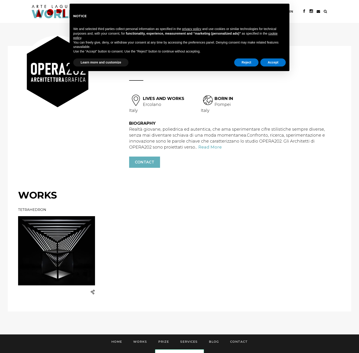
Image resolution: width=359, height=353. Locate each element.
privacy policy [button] (191, 29)
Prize (163, 341)
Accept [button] (273, 62)
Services (189, 341)
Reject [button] (246, 62)
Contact (144, 162)
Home (116, 341)
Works (140, 341)
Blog (214, 341)
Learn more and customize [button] (101, 62)
